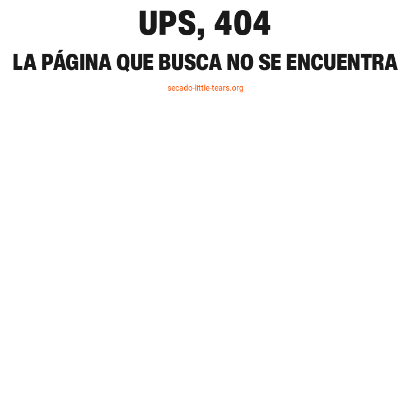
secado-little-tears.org (205, 87)
